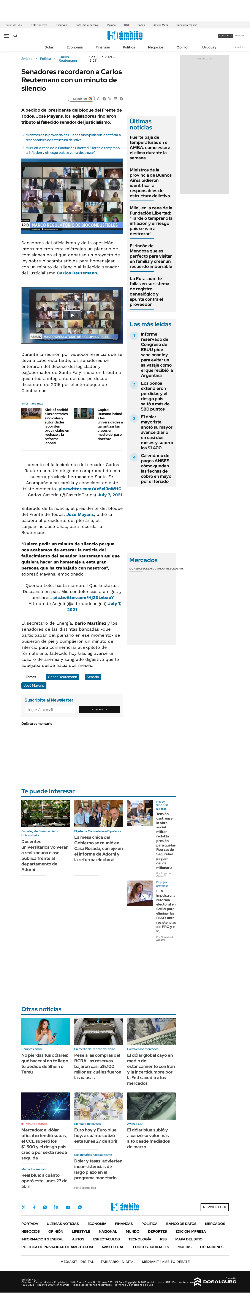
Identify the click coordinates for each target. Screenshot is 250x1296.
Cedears (177, 568)
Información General (42, 1239)
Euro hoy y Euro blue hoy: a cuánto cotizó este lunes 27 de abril (95, 1135)
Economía (74, 47)
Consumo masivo (186, 24)
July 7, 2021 (110, 494)
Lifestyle (81, 1231)
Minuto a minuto (36, 1124)
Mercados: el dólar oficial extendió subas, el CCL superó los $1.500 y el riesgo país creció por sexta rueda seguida (44, 1144)
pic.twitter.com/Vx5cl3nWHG (90, 488)
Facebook (34, 1207)
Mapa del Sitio (189, 1239)
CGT (126, 24)
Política (129, 47)
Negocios (156, 47)
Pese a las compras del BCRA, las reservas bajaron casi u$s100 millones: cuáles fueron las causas (97, 1066)
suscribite (225, 35)
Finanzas (103, 47)
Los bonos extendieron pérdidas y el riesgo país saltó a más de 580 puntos (155, 396)
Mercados (215, 1223)
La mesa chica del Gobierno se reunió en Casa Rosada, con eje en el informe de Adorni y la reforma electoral (98, 848)
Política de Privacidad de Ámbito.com (57, 1247)
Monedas (135, 568)
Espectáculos (106, 1239)
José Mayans (80, 514)
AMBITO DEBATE (166, 1262)
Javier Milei (160, 24)
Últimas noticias (63, 1223)
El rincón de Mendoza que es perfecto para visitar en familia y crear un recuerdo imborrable (151, 256)
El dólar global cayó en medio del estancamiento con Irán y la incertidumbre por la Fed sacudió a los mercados (151, 1069)
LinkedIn (56, 1207)
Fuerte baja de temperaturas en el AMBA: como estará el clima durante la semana (150, 147)
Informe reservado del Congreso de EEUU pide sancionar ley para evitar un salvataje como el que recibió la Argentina (157, 354)
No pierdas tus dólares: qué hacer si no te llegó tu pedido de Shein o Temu (44, 1063)
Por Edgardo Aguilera (163, 875)
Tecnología (139, 1239)
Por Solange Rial (85, 1188)
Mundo (132, 1231)
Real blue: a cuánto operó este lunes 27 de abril (44, 1180)
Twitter (23, 1207)
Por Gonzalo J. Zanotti (164, 938)
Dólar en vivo (39, 24)
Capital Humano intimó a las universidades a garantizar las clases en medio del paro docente (110, 424)
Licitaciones (211, 1247)
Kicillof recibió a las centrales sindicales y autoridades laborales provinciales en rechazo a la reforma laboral (57, 426)
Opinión (183, 47)
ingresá (240, 35)
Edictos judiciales (151, 1247)
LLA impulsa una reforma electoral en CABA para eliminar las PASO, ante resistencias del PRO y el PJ (166, 911)
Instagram (45, 1207)
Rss (163, 1239)
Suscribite (100, 709)
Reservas (61, 24)
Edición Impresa (191, 1231)
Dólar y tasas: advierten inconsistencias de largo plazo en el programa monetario (98, 1169)
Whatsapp (80, 1207)
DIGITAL (77, 1262)
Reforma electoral (87, 24)
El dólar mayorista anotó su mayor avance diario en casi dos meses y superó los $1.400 (157, 432)
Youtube (68, 1207)
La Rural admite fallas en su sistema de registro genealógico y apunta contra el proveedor (149, 291)
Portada (29, 1223)
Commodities (162, 568)
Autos (78, 1239)
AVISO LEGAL (112, 1247)
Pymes (111, 24)
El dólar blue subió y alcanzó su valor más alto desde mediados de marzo (148, 1138)
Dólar (49, 47)
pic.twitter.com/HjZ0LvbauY (83, 597)
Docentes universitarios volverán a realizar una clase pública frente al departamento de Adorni (44, 855)
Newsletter (240, 47)
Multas (184, 1247)
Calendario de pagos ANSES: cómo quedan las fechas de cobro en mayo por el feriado (156, 468)
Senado (93, 677)
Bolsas (147, 568)
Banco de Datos (181, 1223)
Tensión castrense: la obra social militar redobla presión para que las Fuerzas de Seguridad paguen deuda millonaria (166, 841)
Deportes (157, 1231)
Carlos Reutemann (68, 58)
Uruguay (209, 47)
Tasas (141, 24)
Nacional (108, 1231)
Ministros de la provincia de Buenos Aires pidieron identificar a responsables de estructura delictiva (73, 137)
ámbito (27, 59)
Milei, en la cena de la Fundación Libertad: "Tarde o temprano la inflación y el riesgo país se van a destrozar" (73, 150)
